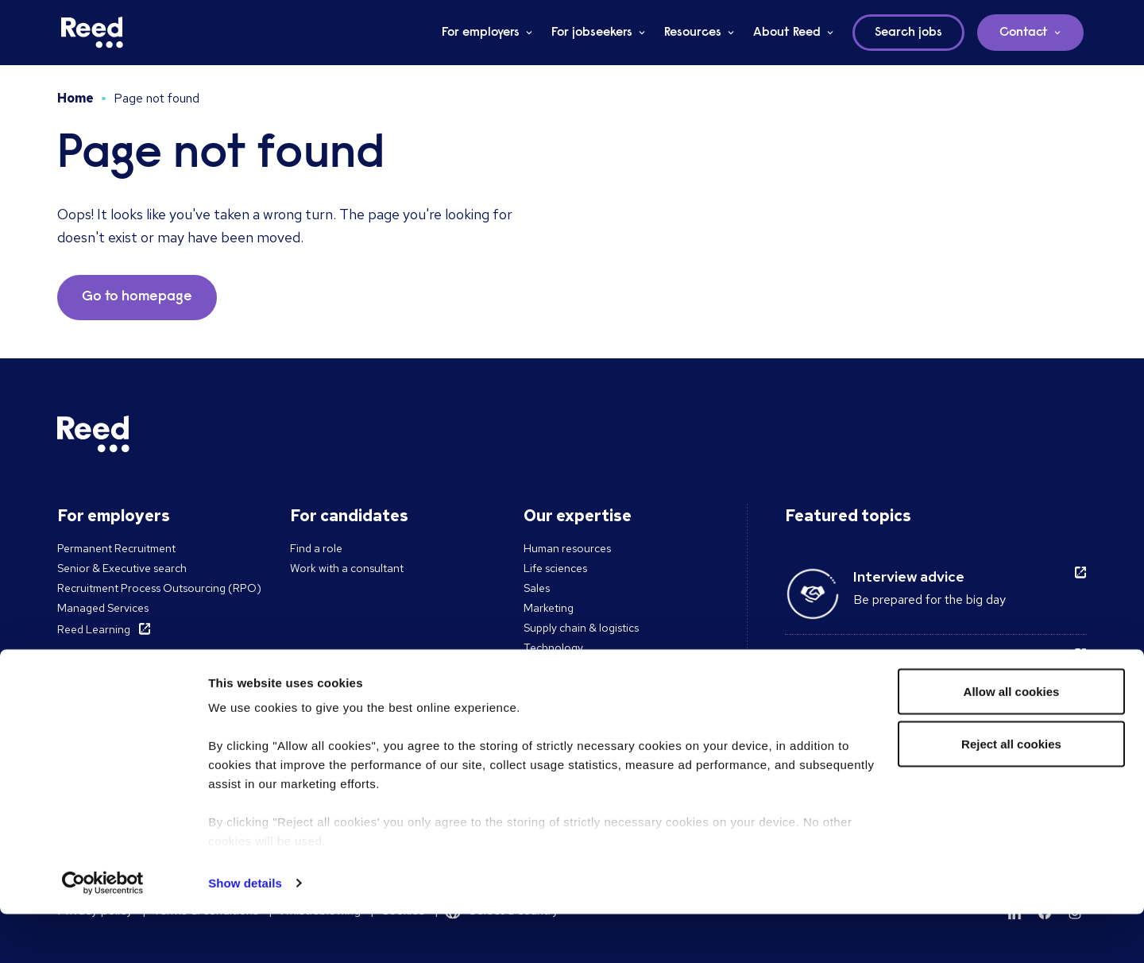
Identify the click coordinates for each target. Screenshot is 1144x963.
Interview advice (908, 576)
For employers (481, 32)
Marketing (549, 608)
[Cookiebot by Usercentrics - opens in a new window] (102, 932)
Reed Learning (93, 629)
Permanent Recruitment (116, 548)
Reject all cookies (1011, 792)
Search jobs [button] (908, 32)
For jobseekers (591, 32)
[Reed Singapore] (92, 32)
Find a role (316, 548)
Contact (1023, 32)
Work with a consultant (347, 568)
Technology (553, 647)
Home (75, 98)
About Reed (787, 32)
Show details (245, 931)
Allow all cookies (1012, 740)
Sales (537, 588)
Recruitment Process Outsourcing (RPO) (159, 588)
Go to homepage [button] (137, 297)
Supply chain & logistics (581, 628)
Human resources (567, 548)
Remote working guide (929, 658)
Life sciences (555, 568)
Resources (692, 32)
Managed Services (103, 608)
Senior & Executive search (122, 568)
